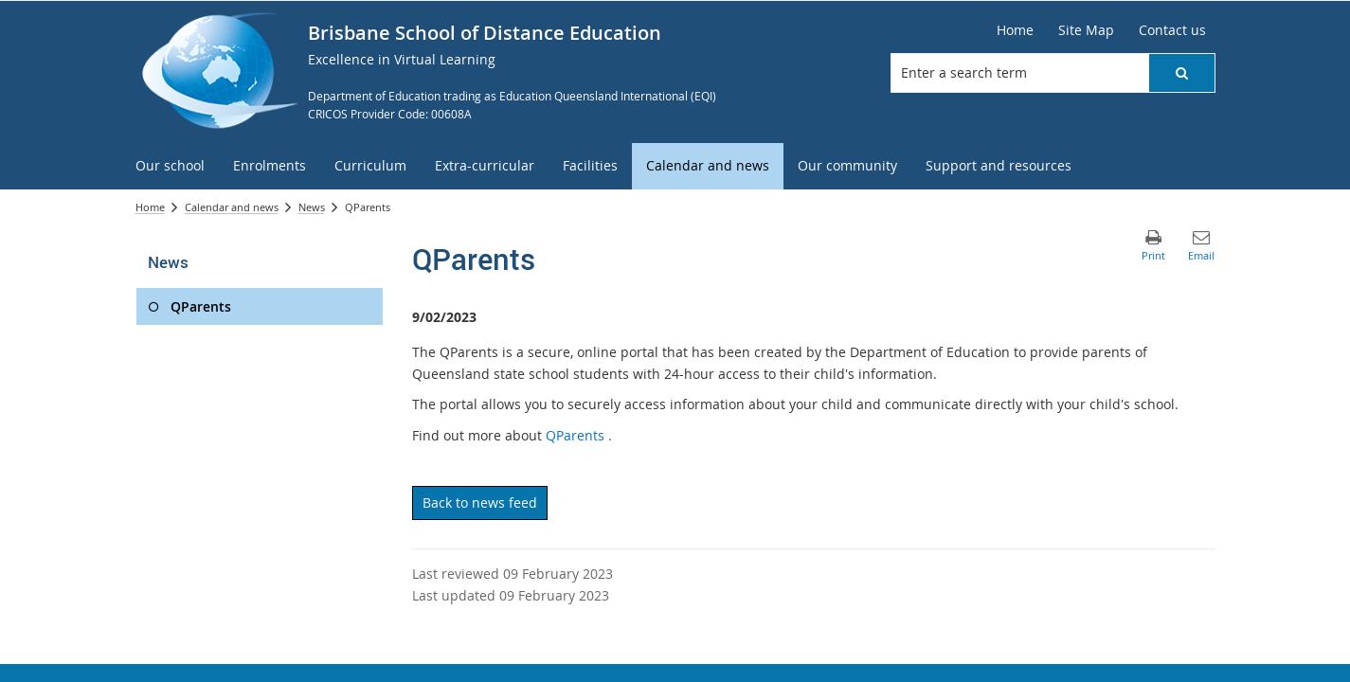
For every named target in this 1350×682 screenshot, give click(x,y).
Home (150, 207)
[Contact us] (1172, 30)
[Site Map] (1086, 30)
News (311, 207)
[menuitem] (170, 166)
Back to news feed (480, 503)
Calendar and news (232, 207)
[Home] (1015, 30)
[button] (1181, 73)
